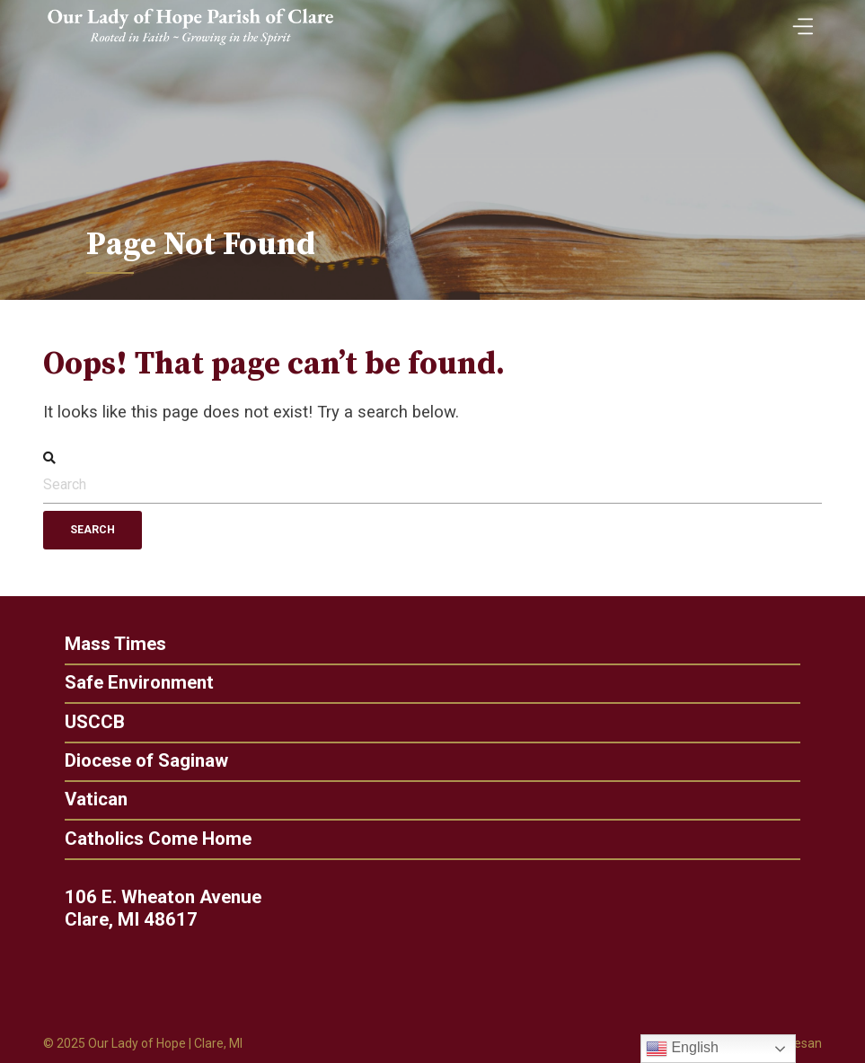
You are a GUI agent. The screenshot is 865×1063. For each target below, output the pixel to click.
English (682, 1048)
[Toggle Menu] (798, 20)
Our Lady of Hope (137, 1043)
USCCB (90, 722)
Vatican (91, 799)
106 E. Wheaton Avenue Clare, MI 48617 (168, 908)
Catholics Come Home (153, 839)
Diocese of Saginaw (142, 761)
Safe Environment (134, 682)
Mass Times (111, 644)
